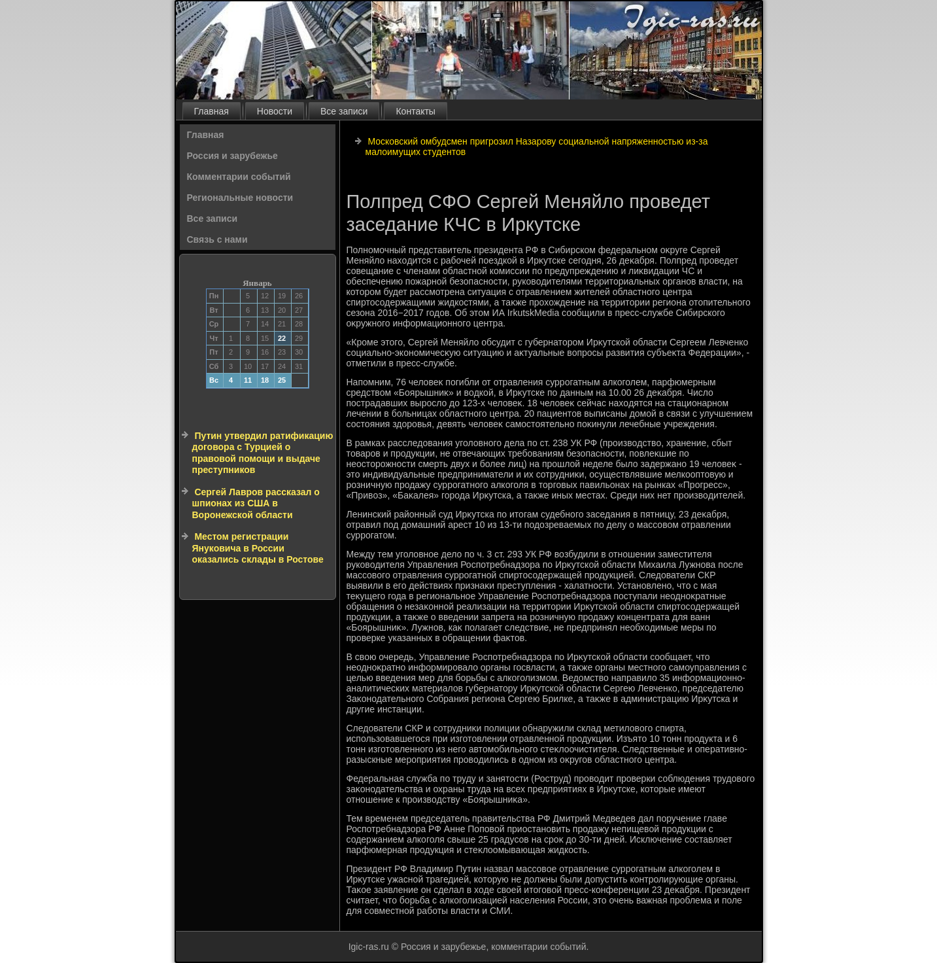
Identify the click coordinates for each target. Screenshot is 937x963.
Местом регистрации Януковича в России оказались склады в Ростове (258, 548)
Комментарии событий (239, 176)
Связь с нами (217, 239)
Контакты (415, 111)
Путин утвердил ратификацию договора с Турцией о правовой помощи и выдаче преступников (262, 453)
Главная (211, 111)
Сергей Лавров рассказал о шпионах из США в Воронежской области (256, 503)
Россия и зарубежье (232, 155)
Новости (274, 111)
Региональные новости (240, 197)
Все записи (343, 111)
